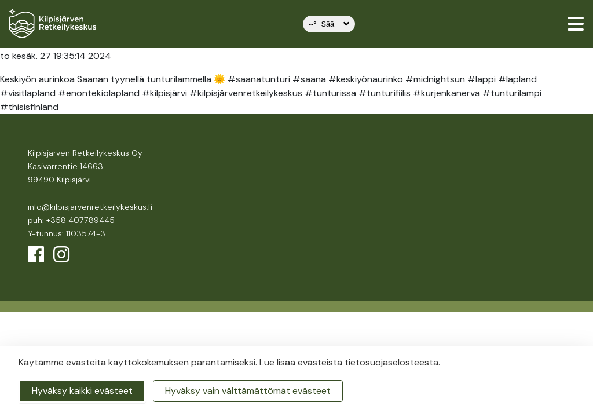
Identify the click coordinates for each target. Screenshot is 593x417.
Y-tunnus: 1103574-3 (66, 233)
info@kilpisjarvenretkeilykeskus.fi (90, 207)
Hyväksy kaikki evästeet (82, 391)
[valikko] (576, 23)
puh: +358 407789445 (71, 220)
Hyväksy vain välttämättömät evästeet (248, 391)
